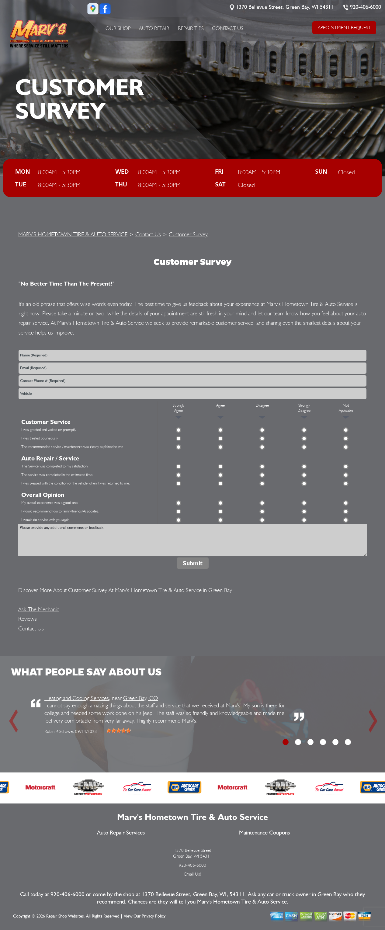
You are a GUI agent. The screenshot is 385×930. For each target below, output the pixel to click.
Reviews (27, 618)
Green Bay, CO (140, 698)
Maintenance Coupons (264, 833)
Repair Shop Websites (65, 916)
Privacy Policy (153, 916)
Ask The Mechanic (38, 609)
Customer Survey (188, 234)
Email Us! (192, 874)
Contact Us (227, 28)
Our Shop (118, 28)
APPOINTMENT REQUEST (343, 27)
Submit (193, 563)
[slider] (118, 730)
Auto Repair (154, 28)
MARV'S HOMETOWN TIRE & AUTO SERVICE (72, 234)
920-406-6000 (365, 7)
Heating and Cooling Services (76, 698)
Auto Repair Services (121, 833)
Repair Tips (191, 28)
